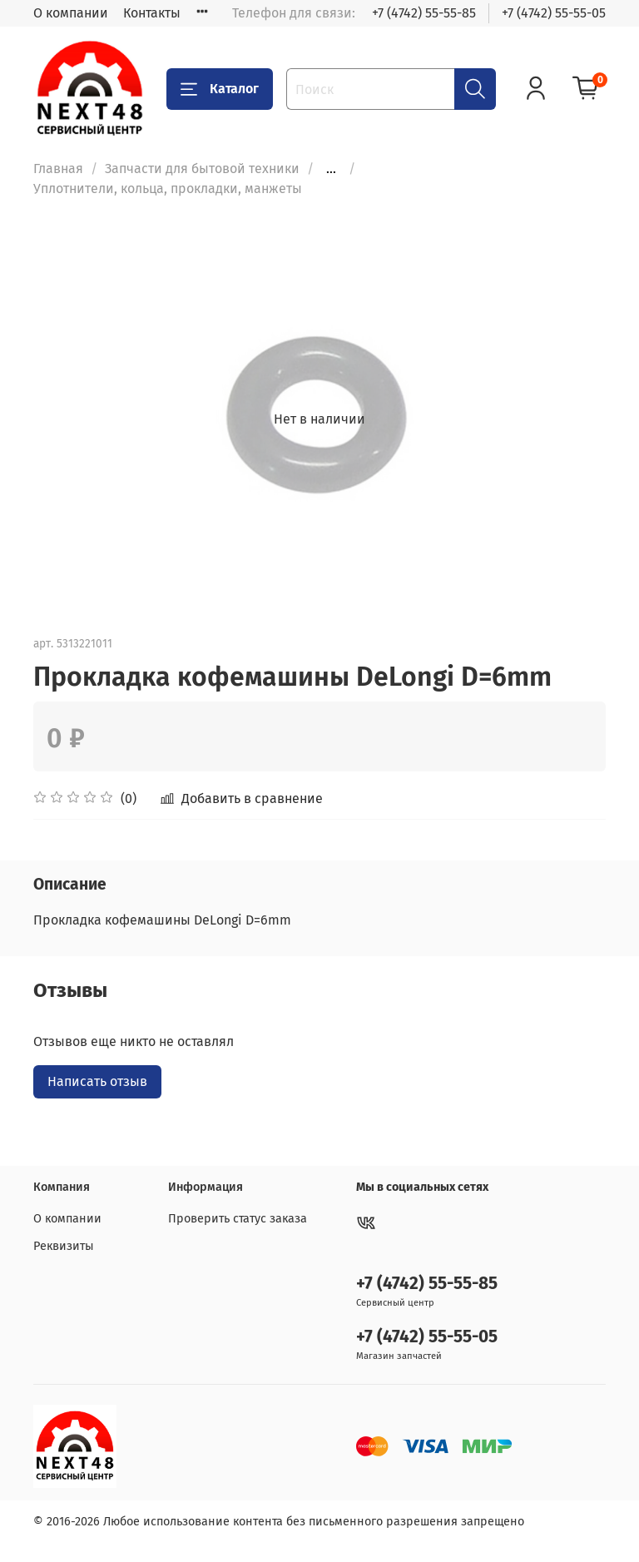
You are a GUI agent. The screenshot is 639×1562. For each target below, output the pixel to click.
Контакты (152, 13)
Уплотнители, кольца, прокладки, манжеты (167, 188)
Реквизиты (63, 1246)
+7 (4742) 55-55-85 (424, 13)
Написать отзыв (97, 1081)
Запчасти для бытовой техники (202, 168)
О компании (70, 13)
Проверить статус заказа (237, 1219)
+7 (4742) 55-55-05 (554, 13)
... (331, 168)
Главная (58, 168)
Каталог (220, 89)
